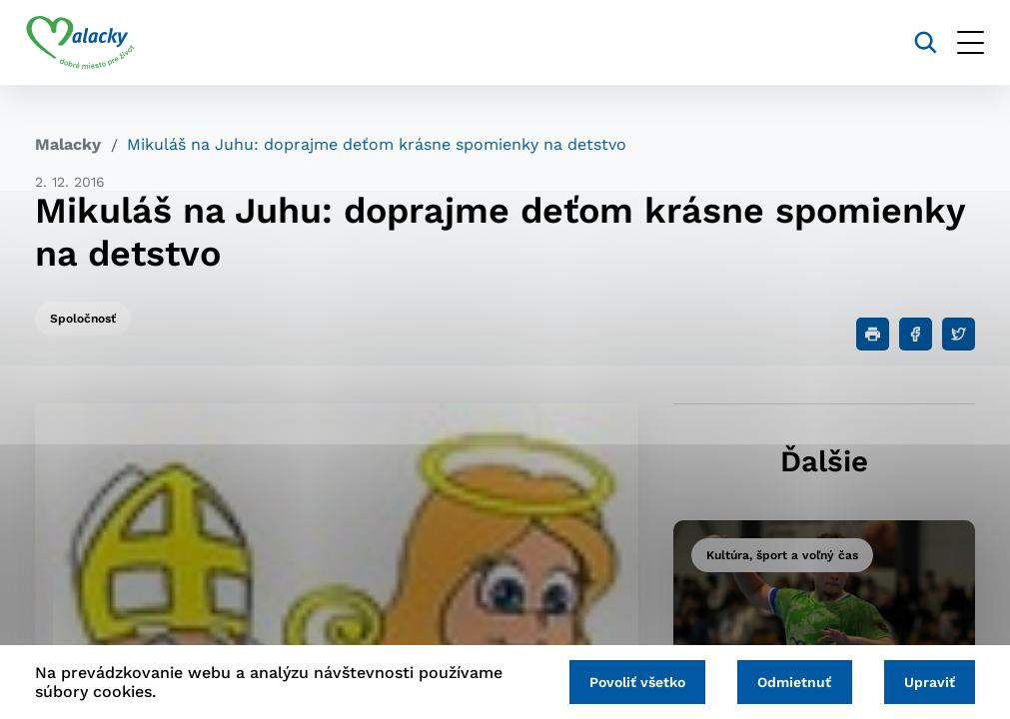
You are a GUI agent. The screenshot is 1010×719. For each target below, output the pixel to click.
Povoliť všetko (628, 681)
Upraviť (927, 681)
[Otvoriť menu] (961, 42)
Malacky (68, 144)
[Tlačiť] (872, 334)
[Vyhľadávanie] (916, 42)
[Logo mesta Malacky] (89, 43)
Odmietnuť (789, 681)
